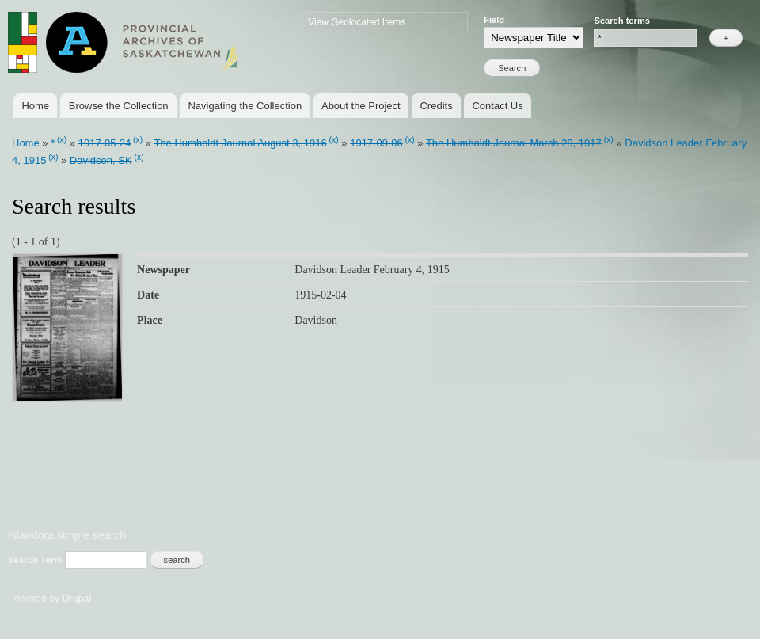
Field (494, 20)
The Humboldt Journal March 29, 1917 (514, 143)
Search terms (622, 20)
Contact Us (497, 106)
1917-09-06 (376, 143)
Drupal (77, 598)
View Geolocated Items (356, 22)
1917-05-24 (104, 143)
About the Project (361, 106)
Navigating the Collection (245, 106)
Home (35, 106)
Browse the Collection (119, 106)
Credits (436, 106)
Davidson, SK (101, 160)
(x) (61, 139)
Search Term (36, 560)
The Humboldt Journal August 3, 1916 (240, 143)
